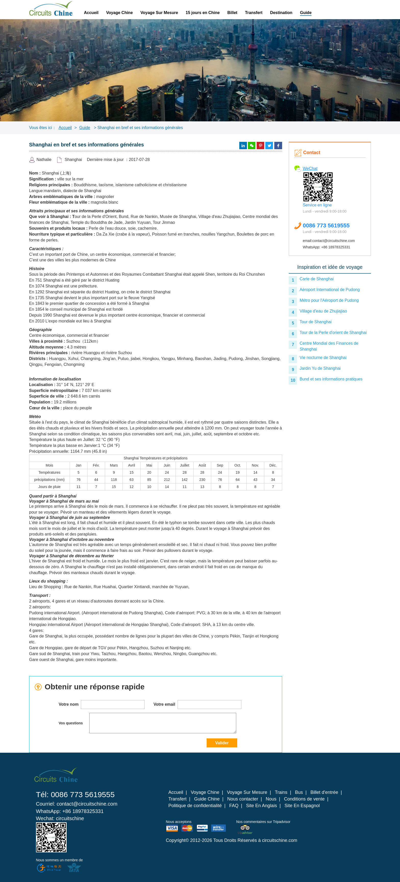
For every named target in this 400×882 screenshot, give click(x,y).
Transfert (253, 12)
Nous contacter (242, 799)
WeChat (310, 168)
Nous (271, 799)
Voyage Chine (119, 12)
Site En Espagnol (302, 805)
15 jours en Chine (203, 12)
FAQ (234, 805)
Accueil (91, 12)
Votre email (198, 704)
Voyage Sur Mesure (159, 12)
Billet (232, 12)
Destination (281, 12)
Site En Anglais (261, 805)
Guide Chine (207, 799)
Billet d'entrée (324, 792)
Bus (299, 792)
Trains (281, 792)
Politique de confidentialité (195, 805)
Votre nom (102, 704)
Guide (305, 12)
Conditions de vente (304, 799)
